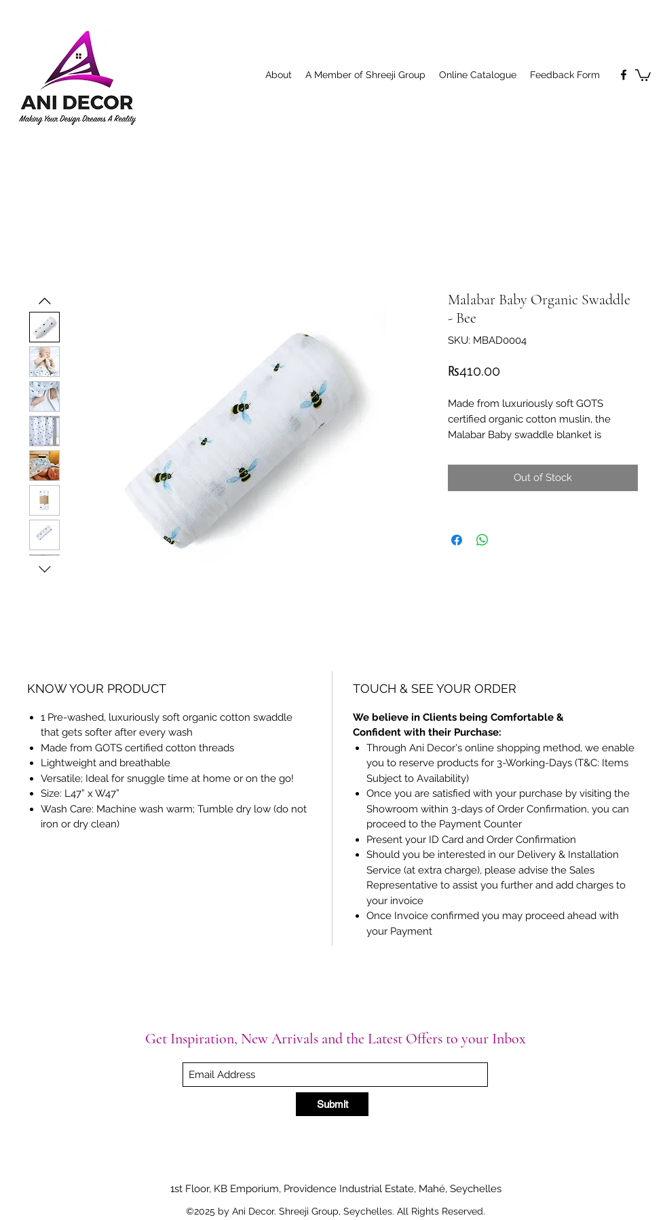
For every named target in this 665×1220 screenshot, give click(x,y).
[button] (643, 74)
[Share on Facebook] (457, 540)
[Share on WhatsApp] (482, 540)
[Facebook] (623, 75)
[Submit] (332, 1104)
